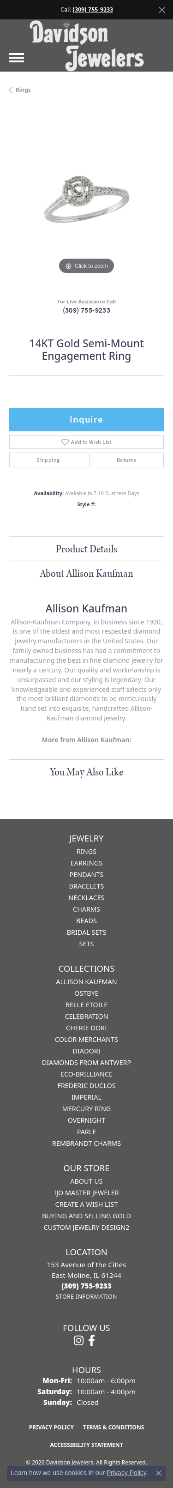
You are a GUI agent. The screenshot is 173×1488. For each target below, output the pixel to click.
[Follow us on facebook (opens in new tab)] (91, 1340)
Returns (127, 460)
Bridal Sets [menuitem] (87, 932)
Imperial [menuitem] (86, 1097)
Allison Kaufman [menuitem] (86, 981)
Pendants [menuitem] (87, 874)
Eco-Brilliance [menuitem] (86, 1074)
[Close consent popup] (158, 1473)
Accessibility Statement (86, 1445)
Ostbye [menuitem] (86, 993)
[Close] (161, 10)
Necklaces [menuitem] (86, 897)
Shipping (48, 460)
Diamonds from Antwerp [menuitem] (86, 1062)
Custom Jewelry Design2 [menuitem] (87, 1227)
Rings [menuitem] (86, 851)
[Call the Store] (86, 1285)
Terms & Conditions (113, 1427)
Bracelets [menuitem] (86, 886)
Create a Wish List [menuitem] (86, 1204)
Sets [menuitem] (86, 943)
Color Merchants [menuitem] (86, 1039)
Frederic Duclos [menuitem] (86, 1085)
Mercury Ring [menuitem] (86, 1108)
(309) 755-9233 (87, 310)
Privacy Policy (51, 1427)
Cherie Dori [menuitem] (86, 1027)
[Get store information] (86, 1296)
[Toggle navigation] (16, 58)
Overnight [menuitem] (87, 1120)
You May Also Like (86, 771)
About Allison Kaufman (86, 573)
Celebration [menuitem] (86, 1016)
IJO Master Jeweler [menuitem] (86, 1192)
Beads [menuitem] (86, 920)
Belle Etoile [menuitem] (87, 1004)
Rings (23, 90)
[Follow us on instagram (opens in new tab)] (79, 1340)
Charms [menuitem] (86, 909)
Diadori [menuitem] (86, 1050)
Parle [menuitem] (86, 1131)
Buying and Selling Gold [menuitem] (86, 1215)
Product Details (86, 548)
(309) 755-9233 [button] (92, 9)
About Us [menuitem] (86, 1181)
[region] (86, 199)
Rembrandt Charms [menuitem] (86, 1143)
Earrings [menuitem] (86, 863)
